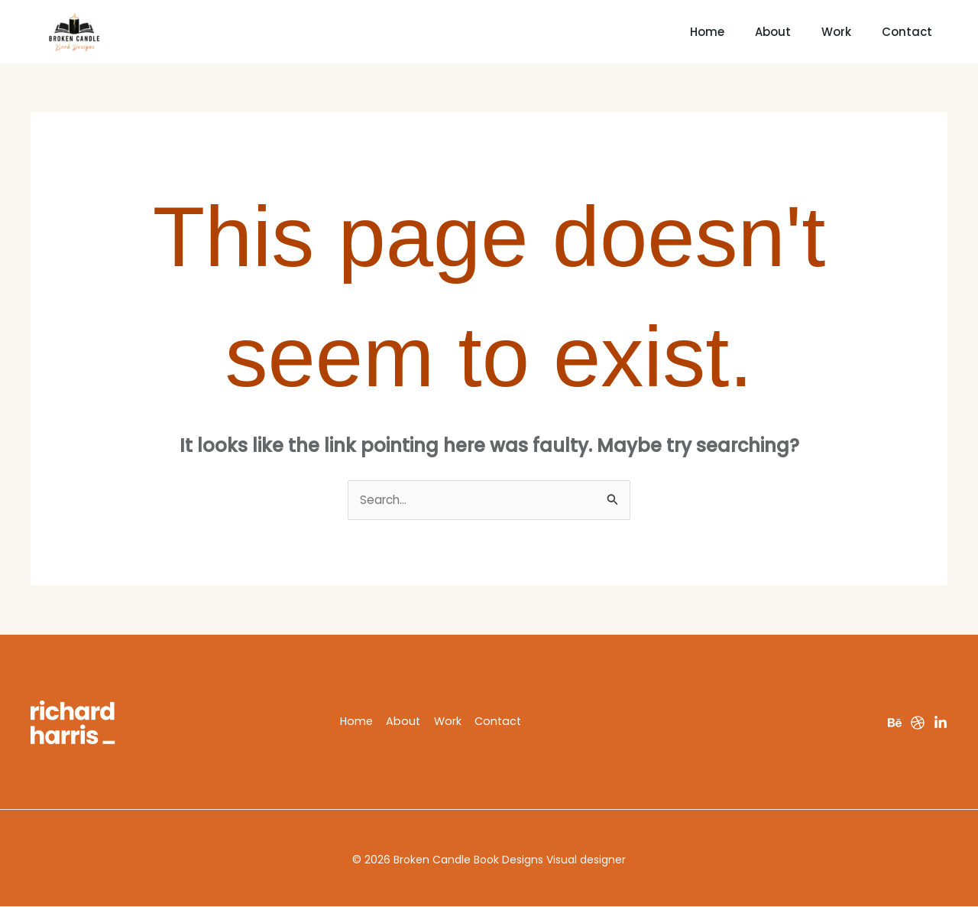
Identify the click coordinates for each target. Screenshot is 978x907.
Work (821, 32)
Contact (911, 32)
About (738, 32)
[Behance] (895, 723)
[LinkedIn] (940, 723)
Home (653, 32)
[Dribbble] (918, 723)
